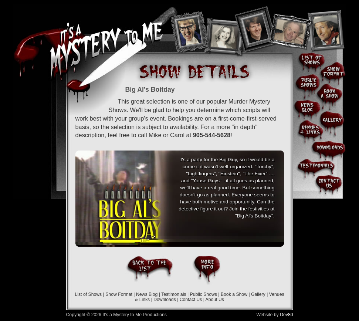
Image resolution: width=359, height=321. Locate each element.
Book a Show (234, 294)
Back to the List (149, 269)
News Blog (147, 294)
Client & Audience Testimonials (316, 166)
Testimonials (173, 294)
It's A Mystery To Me (108, 37)
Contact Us (191, 299)
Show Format (118, 294)
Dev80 (286, 314)
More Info (206, 270)
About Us (215, 299)
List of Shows (88, 294)
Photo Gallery (332, 119)
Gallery (258, 294)
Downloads (164, 299)
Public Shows (203, 294)
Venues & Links (308, 130)
